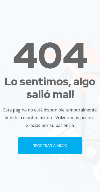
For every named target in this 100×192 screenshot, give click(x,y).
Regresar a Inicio (50, 145)
